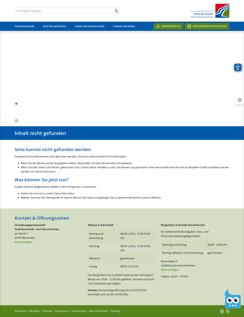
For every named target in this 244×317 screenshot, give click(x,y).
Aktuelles (34, 311)
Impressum (61, 311)
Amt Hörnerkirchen (57, 26)
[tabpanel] (122, 73)
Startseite (20, 311)
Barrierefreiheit (99, 311)
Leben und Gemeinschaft (92, 26)
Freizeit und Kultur (126, 26)
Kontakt (47, 311)
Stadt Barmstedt (27, 26)
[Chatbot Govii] (232, 299)
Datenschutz (79, 311)
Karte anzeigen (23, 242)
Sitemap (115, 311)
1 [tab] (16, 103)
